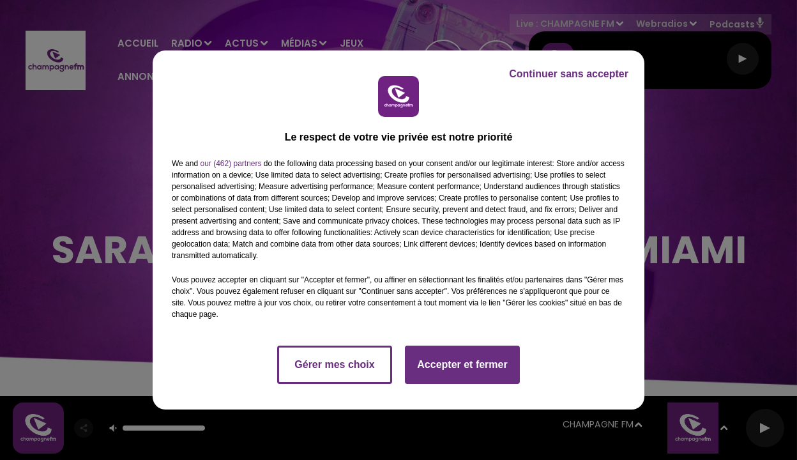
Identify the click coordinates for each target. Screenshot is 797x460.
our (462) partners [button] (230, 163)
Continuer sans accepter (568, 73)
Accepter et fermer (462, 364)
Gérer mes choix (334, 364)
